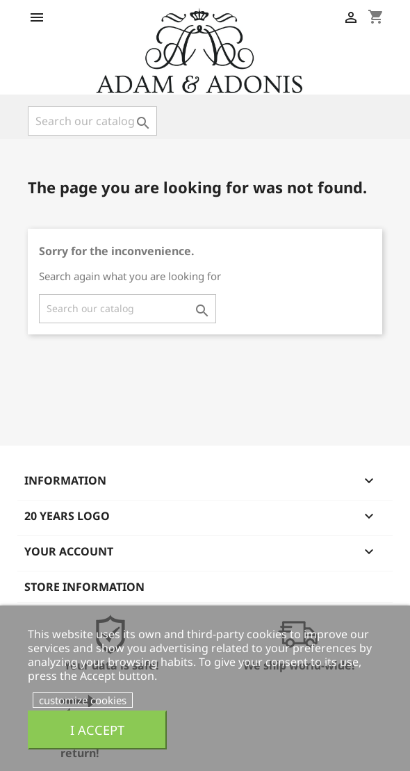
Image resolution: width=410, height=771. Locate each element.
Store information (84, 586)
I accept (97, 729)
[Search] (92, 121)
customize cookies (82, 700)
